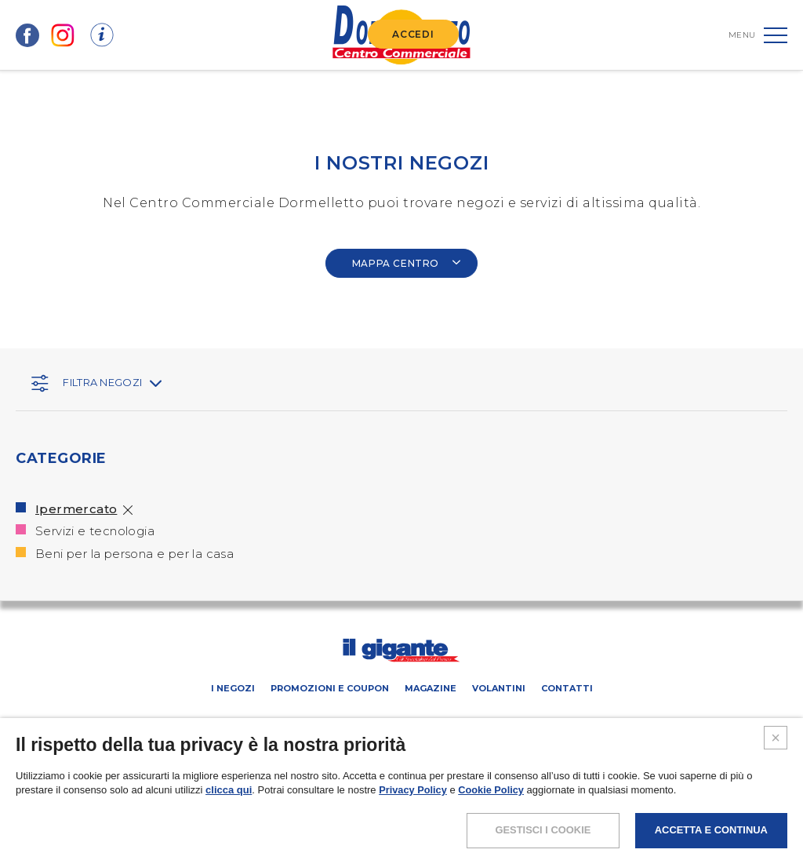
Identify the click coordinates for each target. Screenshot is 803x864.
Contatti (567, 688)
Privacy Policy (413, 819)
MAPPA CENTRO (407, 263)
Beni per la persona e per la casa (134, 553)
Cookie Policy (493, 819)
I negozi (233, 688)
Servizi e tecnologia (94, 530)
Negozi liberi (431, 722)
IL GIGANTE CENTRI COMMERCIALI (546, 722)
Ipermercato (76, 508)
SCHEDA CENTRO (222, 722)
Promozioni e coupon (330, 688)
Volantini (498, 688)
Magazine (430, 688)
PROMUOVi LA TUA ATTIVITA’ (328, 722)
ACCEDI (413, 34)
